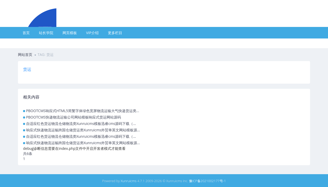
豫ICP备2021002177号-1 (207, 181)
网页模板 (70, 32)
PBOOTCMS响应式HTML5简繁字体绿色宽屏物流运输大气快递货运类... (82, 110)
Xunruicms (129, 181)
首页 (26, 32)
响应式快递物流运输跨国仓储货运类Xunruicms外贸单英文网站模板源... (83, 129)
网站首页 (25, 54)
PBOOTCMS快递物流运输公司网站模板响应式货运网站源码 (73, 117)
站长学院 (46, 32)
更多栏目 (115, 32)
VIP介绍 (92, 32)
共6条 (27, 153)
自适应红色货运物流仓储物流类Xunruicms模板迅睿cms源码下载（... (81, 123)
